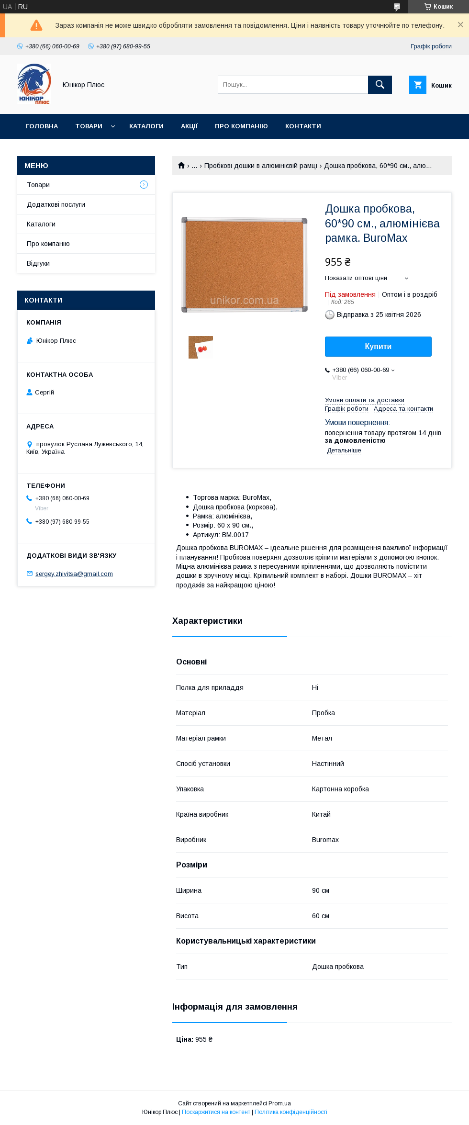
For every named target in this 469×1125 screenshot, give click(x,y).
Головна (42, 126)
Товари (88, 126)
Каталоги (146, 126)
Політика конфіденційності (291, 1112)
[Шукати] (380, 85)
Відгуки (38, 263)
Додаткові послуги (56, 204)
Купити (378, 346)
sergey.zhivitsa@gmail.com (74, 573)
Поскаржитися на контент (216, 1112)
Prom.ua (279, 1103)
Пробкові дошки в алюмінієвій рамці (260, 165)
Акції (189, 126)
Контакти (303, 126)
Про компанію (241, 126)
